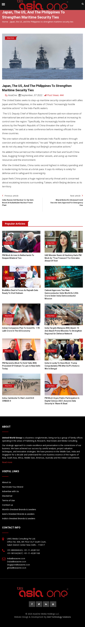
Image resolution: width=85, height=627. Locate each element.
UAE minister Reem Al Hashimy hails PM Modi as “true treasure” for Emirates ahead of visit (63, 258)
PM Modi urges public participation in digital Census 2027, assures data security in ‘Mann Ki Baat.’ (62, 401)
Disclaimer (7, 496)
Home (5, 21)
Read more (7, 462)
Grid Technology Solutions (59, 617)
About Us (6, 482)
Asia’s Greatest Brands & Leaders (18, 514)
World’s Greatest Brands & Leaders (19, 509)
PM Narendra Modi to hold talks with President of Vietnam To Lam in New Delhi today (21, 366)
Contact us (7, 505)
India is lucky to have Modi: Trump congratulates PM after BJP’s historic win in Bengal (62, 366)
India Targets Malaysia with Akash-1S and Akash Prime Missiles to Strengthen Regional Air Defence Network (63, 331)
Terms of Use (8, 500)
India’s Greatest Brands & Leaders (18, 518)
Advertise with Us (10, 491)
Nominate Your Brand (12, 486)
